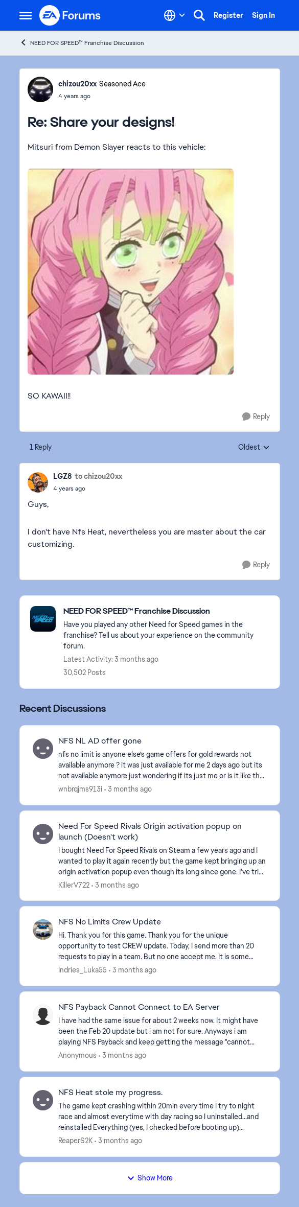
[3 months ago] (128, 789)
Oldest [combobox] (254, 448)
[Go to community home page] (70, 15)
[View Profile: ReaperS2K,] (43, 1100)
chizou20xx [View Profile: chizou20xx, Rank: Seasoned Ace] (77, 83)
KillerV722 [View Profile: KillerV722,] (73, 884)
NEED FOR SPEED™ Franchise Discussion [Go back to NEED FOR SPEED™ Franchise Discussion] (81, 42)
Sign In (263, 15)
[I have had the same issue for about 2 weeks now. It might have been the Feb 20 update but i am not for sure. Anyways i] (162, 1031)
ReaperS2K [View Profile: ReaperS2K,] (75, 1140)
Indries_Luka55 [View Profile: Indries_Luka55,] (82, 969)
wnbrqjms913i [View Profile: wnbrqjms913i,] (80, 789)
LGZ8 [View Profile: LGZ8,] (62, 476)
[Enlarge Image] (150, 272)
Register (228, 15)
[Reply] (256, 417)
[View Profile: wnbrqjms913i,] (43, 748)
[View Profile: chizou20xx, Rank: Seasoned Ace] (40, 89)
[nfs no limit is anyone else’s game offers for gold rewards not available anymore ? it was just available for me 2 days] (162, 765)
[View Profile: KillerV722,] (43, 834)
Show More (150, 1177)
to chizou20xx (98, 476)
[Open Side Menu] (25, 15)
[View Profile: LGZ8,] (38, 482)
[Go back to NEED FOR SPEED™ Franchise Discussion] (166, 611)
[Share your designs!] (102, 96)
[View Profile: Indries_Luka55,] (43, 929)
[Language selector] (174, 15)
